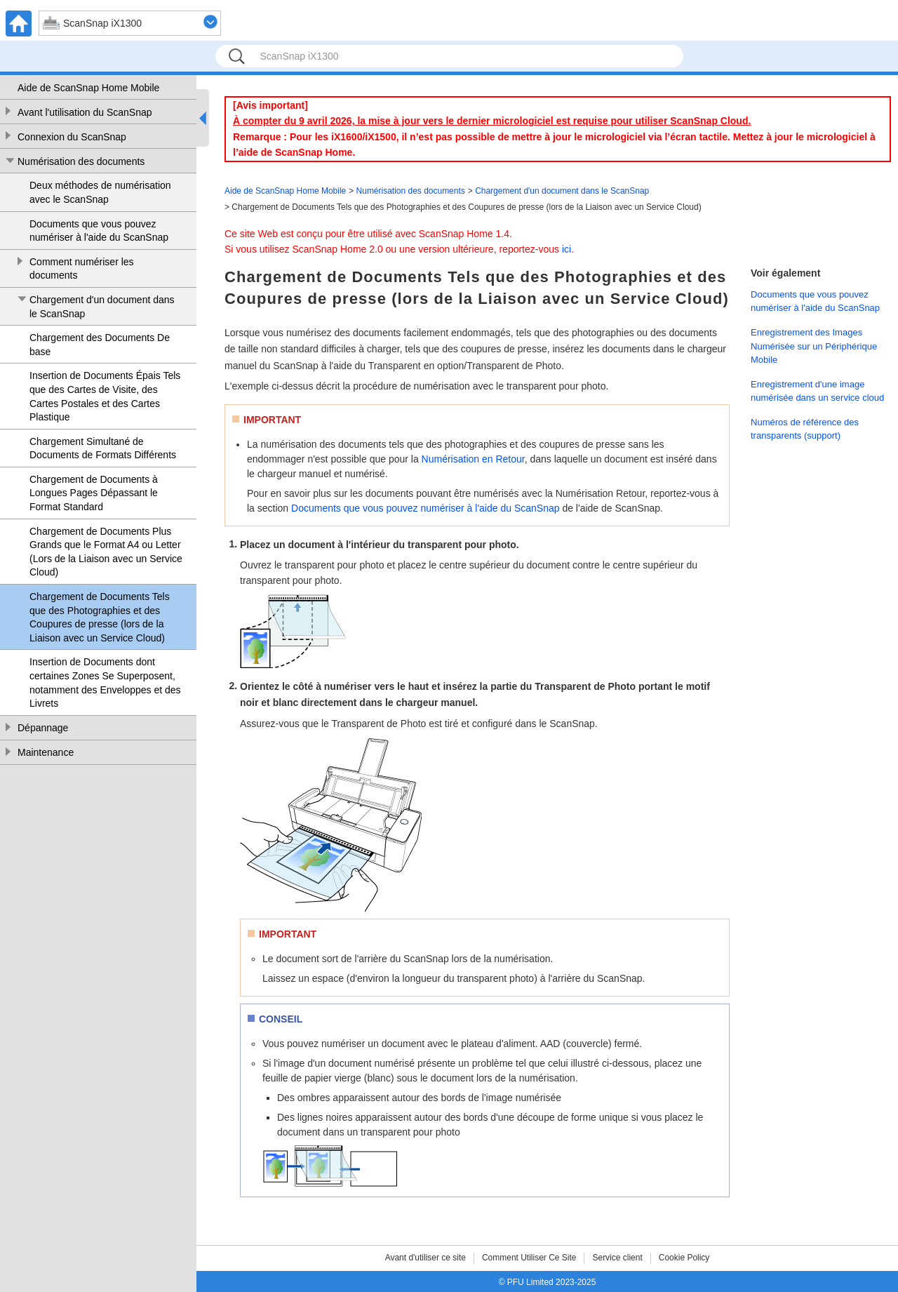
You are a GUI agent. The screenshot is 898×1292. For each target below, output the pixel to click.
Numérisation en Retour (473, 459)
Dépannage (43, 727)
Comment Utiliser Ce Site (529, 1258)
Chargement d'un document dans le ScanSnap (102, 306)
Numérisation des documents (81, 161)
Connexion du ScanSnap (72, 136)
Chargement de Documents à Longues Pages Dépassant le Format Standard (93, 493)
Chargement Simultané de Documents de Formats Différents (102, 448)
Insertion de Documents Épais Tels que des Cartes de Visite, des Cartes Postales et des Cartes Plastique (104, 396)
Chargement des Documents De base (99, 344)
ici (566, 249)
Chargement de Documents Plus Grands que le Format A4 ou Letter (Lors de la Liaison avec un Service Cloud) (105, 552)
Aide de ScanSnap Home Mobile (88, 87)
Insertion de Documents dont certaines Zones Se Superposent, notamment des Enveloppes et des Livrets (105, 682)
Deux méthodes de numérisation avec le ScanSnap (100, 192)
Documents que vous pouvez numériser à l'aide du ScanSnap (98, 231)
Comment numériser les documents (81, 268)
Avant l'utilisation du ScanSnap (85, 112)
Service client (617, 1258)
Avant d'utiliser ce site (425, 1258)
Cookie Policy (684, 1258)
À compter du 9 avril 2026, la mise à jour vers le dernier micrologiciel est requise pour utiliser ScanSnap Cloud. (492, 120)
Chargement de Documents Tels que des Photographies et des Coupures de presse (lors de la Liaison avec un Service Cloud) (99, 617)
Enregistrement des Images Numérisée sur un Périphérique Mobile (814, 346)
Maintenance (46, 752)
